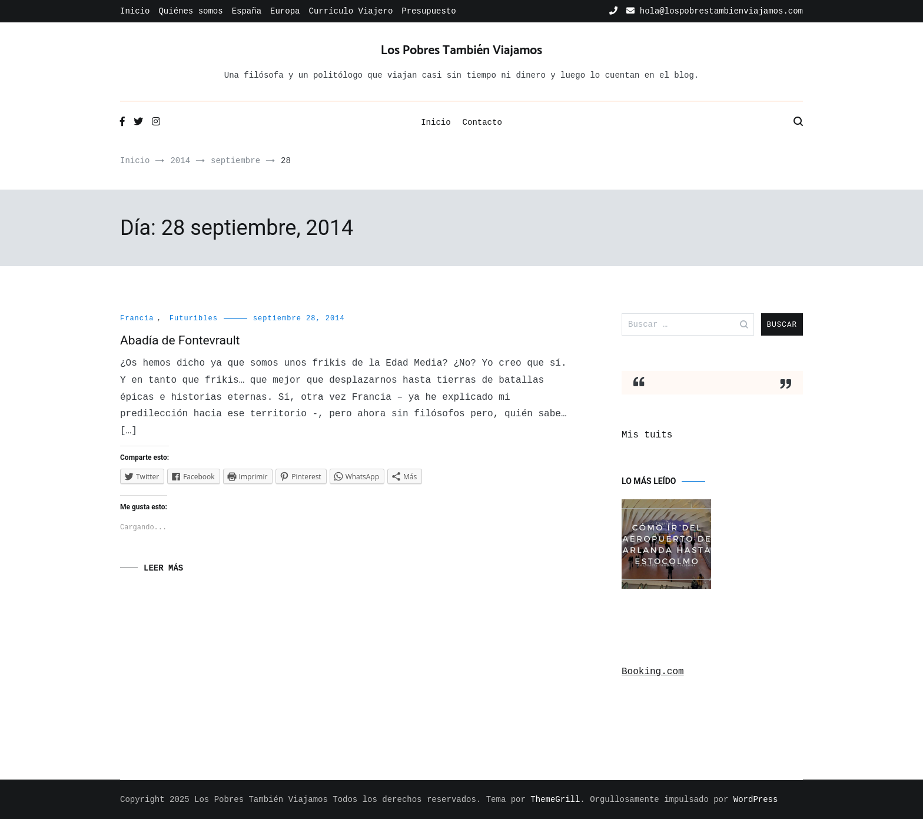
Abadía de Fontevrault (180, 340)
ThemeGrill (555, 799)
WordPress (755, 799)
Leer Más (163, 568)
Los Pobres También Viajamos (461, 51)
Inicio (135, 11)
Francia (137, 318)
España (246, 11)
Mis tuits (647, 435)
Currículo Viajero (350, 11)
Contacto (482, 122)
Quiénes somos (190, 11)
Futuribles (194, 318)
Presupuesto (428, 11)
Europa (285, 11)
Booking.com (653, 672)
